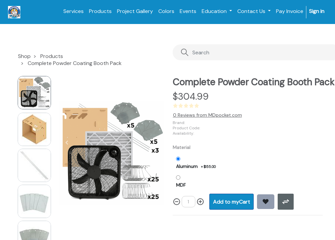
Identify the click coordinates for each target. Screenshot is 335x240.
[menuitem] (73, 11)
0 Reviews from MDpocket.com (207, 115)
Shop (24, 56)
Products (51, 56)
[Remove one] (177, 202)
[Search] (256, 52)
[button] (66, 142)
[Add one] (200, 202)
